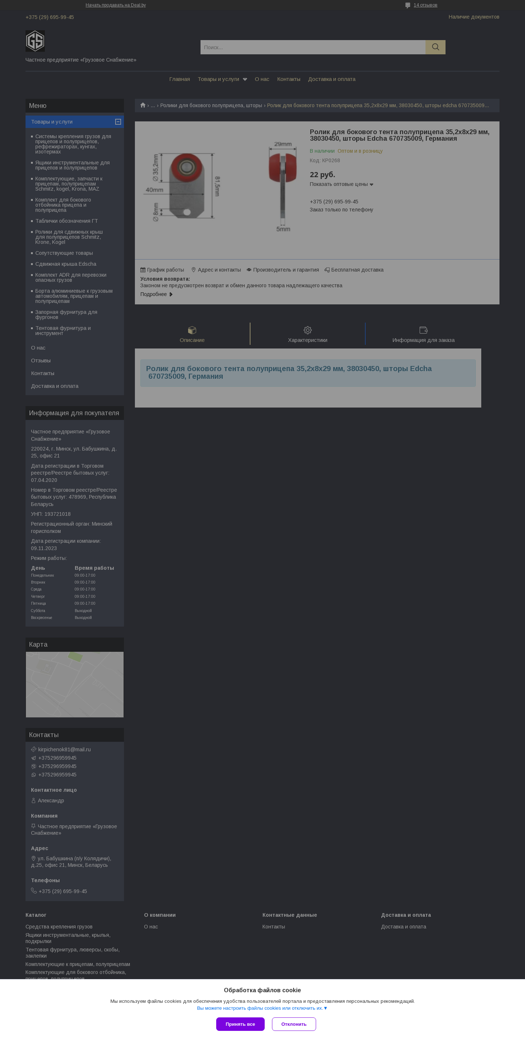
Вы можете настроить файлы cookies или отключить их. (260, 1008)
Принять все (240, 1024)
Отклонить (294, 1024)
